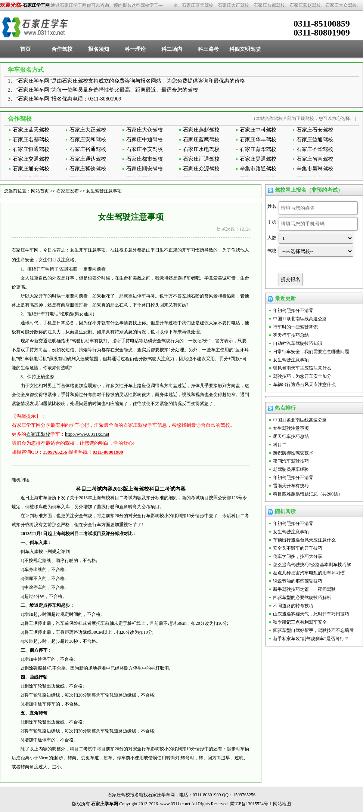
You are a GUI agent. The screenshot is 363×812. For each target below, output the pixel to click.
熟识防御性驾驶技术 (293, 453)
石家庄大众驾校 (144, 130)
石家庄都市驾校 (144, 159)
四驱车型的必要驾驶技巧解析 (302, 597)
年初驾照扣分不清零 (293, 310)
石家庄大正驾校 (87, 130)
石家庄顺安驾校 (144, 169)
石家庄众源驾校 (201, 169)
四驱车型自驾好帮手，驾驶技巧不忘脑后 (313, 630)
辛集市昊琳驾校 (315, 169)
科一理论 (135, 49)
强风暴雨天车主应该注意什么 (302, 368)
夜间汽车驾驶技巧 (291, 461)
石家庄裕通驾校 (87, 149)
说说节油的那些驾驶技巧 (297, 581)
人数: (272, 237)
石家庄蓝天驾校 (31, 130)
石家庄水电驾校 (201, 149)
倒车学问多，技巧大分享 (297, 556)
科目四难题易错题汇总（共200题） (307, 494)
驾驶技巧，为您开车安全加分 (302, 376)
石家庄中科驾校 (258, 130)
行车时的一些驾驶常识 (295, 327)
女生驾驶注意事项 (104, 191)
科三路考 (208, 49)
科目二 (279, 444)
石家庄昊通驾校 (258, 159)
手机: (272, 222)
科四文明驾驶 (245, 49)
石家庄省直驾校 (315, 159)
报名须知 (98, 49)
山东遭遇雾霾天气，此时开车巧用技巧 (311, 614)
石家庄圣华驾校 (315, 149)
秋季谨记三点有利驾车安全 (300, 622)
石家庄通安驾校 (31, 169)
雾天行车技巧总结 (291, 335)
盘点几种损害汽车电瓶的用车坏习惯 (309, 572)
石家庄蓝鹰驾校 (201, 139)
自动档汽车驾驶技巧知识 (297, 343)
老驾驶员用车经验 (291, 469)
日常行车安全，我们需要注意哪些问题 (311, 351)
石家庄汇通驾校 (201, 159)
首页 (25, 49)
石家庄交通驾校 (31, 159)
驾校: (272, 250)
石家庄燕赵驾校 (201, 130)
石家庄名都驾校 (31, 139)
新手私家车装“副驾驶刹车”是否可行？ (311, 638)
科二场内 (171, 49)
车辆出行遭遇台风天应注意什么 (304, 384)
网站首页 (40, 191)
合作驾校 (62, 49)
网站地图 (282, 803)
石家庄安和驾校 (87, 139)
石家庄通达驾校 (87, 159)
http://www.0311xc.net (87, 434)
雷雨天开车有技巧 (291, 485)
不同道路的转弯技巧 (293, 605)
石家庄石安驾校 (315, 130)
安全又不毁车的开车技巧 (297, 548)
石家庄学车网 (36, 5)
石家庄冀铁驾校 (87, 169)
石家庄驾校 (38, 434)
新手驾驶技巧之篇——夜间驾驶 (304, 589)
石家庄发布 (67, 191)
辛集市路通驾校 (258, 169)
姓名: (272, 206)
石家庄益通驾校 (315, 139)
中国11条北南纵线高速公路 (300, 318)
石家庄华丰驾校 (258, 139)
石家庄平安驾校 (144, 149)
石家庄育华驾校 (258, 149)
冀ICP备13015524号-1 (251, 803)
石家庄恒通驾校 (31, 149)
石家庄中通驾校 (144, 139)
